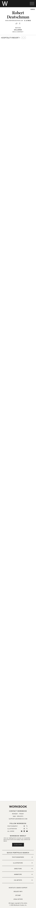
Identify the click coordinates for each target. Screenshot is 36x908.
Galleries (18, 30)
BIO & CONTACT (18, 32)
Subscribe (18, 844)
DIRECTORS (23, 869)
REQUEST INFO (18, 891)
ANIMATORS (23, 874)
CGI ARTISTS (23, 880)
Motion (18, 28)
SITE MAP (18, 895)
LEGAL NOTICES (18, 899)
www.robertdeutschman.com (14, 20)
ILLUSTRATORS (23, 863)
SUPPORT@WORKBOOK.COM (18, 819)
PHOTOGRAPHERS (22, 857)
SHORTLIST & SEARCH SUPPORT (18, 888)
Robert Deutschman (18, 15)
